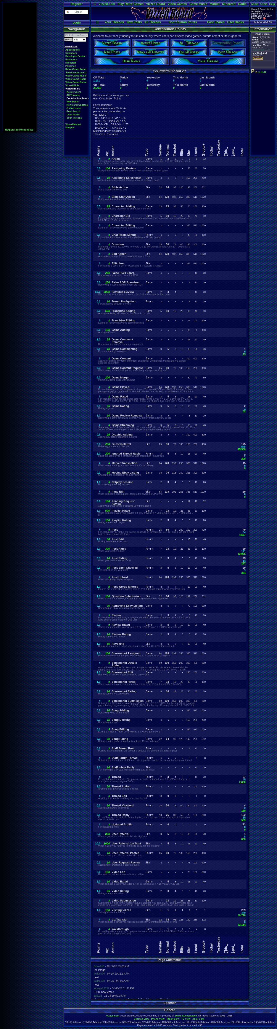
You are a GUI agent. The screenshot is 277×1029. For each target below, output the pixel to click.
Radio (242, 4)
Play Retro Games (130, 4)
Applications (72, 49)
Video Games (177, 4)
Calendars (71, 53)
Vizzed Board (155, 4)
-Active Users (73, 92)
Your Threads (114, 22)
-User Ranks (73, 114)
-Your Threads (74, 117)
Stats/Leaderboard (75, 72)
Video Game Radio (75, 79)
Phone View (157, 1019)
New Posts (134, 22)
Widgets (70, 127)
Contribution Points (183, 22)
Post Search (216, 22)
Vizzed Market (73, 124)
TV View (185, 1019)
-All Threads (73, 95)
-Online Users (73, 108)
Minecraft (228, 4)
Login (76, 22)
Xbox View (198, 1019)
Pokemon (70, 66)
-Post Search (73, 111)
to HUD (259, 72)
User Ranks (235, 22)
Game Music (198, 4)
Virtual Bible (72, 85)
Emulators (71, 59)
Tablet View (172, 1019)
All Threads (152, 22)
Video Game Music (76, 75)
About (255, 4)
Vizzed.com (106, 4)
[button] (76, 12)
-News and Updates (77, 105)
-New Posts (72, 101)
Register (77, 4)
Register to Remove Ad (19, 129)
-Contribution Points (77, 98)
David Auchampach (186, 1015)
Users (263, 4)
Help (272, 4)
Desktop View (141, 1019)
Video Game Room (76, 82)
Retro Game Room (75, 69)
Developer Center (75, 56)
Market (214, 4)
